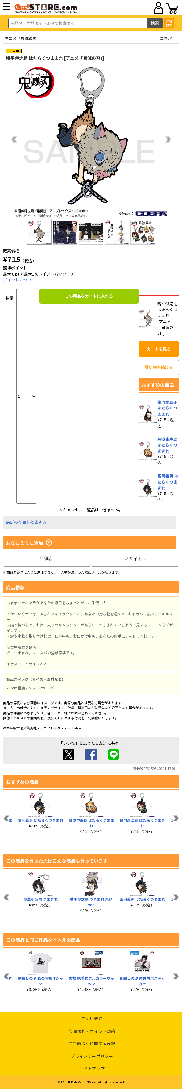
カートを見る (159, 349)
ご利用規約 (91, 1018)
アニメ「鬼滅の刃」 (23, 38)
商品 (46, 558)
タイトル (135, 558)
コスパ (166, 38)
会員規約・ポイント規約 (92, 1031)
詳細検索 (169, 23)
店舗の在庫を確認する (26, 522)
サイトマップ (92, 1068)
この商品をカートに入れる (89, 296)
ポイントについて (19, 280)
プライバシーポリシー (92, 1056)
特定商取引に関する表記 (92, 1043)
